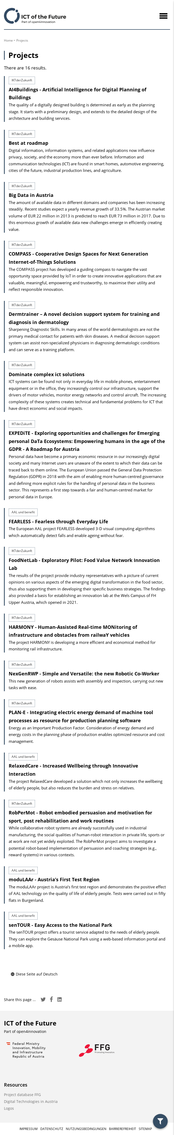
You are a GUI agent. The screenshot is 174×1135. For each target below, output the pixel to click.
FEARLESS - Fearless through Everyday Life (58, 521)
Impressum (28, 1129)
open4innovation (31, 1031)
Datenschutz (51, 1129)
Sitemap (145, 1129)
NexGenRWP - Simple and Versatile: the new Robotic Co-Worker (84, 673)
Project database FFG (22, 1094)
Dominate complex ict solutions (46, 374)
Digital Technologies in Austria (31, 1101)
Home (8, 40)
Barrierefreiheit (122, 1129)
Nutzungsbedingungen (86, 1129)
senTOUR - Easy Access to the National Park (60, 925)
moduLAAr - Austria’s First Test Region (54, 879)
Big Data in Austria (31, 195)
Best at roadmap (28, 143)
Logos (9, 1108)
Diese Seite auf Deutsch (34, 974)
